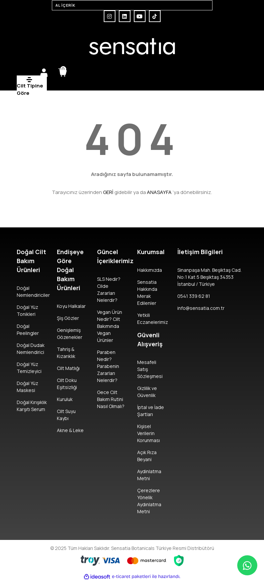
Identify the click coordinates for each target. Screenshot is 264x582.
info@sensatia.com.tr (201, 308)
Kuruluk (65, 399)
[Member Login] (43, 72)
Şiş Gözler (68, 318)
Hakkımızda (149, 270)
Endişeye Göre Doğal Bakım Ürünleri (70, 270)
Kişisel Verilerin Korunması (148, 433)
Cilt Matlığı (68, 368)
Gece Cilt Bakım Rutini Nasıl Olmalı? (110, 399)
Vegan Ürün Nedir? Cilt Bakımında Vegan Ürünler (109, 326)
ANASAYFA (159, 192)
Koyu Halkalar (71, 306)
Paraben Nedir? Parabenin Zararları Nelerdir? (108, 366)
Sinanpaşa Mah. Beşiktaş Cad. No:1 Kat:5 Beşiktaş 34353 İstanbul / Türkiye (209, 277)
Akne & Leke (70, 430)
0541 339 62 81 (193, 296)
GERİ (108, 192)
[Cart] (62, 72)
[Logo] (132, 46)
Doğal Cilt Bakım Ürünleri (31, 261)
